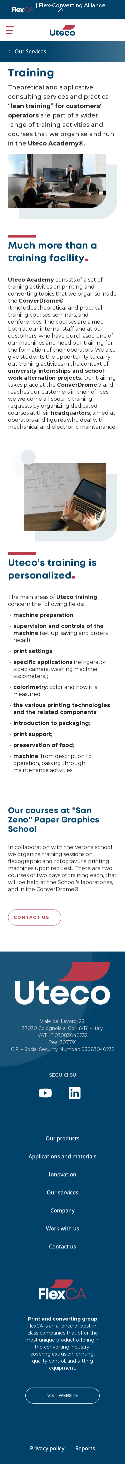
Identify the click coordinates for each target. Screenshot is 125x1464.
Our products (62, 1138)
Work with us (62, 1228)
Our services (62, 1192)
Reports (85, 1448)
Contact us (31, 917)
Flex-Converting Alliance (71, 5)
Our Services (30, 51)
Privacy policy (47, 1448)
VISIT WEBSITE (62, 1395)
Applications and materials (62, 1156)
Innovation (62, 1174)
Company (62, 1210)
